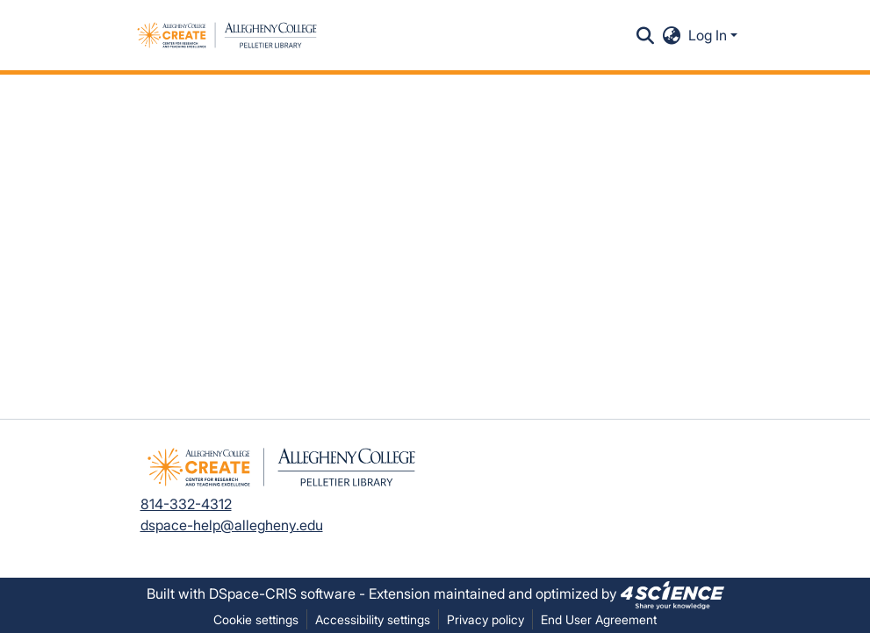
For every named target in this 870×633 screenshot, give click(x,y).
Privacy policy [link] (485, 619)
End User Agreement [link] (599, 619)
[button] (227, 35)
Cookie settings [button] (255, 619)
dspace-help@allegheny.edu (231, 525)
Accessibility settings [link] (372, 619)
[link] (672, 593)
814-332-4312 (186, 504)
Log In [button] (709, 35)
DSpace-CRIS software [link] (282, 593)
